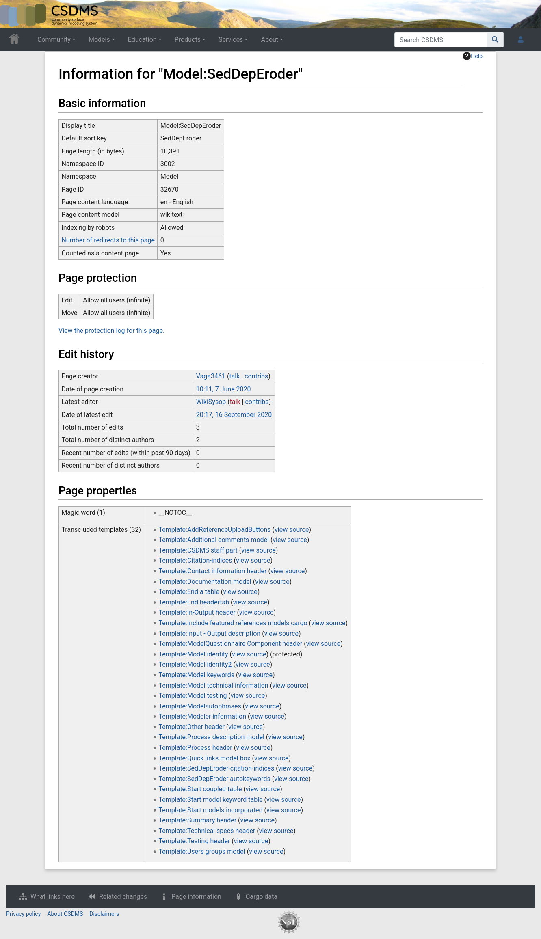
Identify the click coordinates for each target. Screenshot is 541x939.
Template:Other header (192, 727)
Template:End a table (189, 592)
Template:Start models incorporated (211, 810)
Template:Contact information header (213, 571)
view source (292, 529)
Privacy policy (23, 914)
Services (231, 39)
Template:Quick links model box (205, 758)
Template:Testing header (194, 841)
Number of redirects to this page (108, 240)
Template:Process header (195, 747)
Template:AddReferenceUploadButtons (215, 529)
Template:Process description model (211, 737)
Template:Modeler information (202, 716)
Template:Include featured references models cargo (233, 623)
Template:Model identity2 (195, 664)
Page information (196, 896)
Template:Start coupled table (200, 789)
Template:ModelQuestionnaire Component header (231, 644)
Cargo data (261, 896)
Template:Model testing (193, 695)
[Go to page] (495, 39)
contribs (256, 376)
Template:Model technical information (213, 685)
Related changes (123, 896)
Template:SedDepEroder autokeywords (214, 779)
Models (99, 39)
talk (234, 376)
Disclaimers (104, 914)
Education (142, 39)
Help (473, 56)
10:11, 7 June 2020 (223, 389)
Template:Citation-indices (195, 560)
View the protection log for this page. (111, 331)
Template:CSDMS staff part (198, 550)
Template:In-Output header (197, 612)
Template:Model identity (193, 654)
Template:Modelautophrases (200, 706)
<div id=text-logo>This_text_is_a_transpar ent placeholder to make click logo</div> (12, 14)
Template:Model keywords (197, 675)
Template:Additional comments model (214, 540)
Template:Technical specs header (207, 831)
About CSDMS (65, 914)
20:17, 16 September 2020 (234, 415)
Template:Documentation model (205, 581)
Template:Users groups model (202, 851)
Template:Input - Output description (210, 633)
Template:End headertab (194, 602)
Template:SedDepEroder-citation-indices (217, 768)
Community (54, 39)
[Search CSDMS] (440, 39)
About (269, 39)
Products (188, 39)
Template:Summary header (198, 820)
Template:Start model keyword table (211, 799)
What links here (52, 896)
